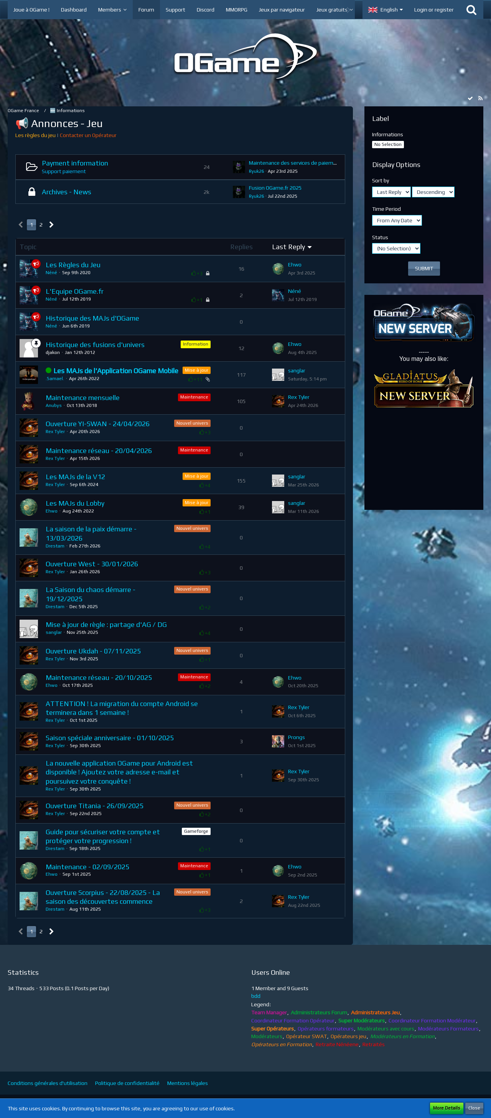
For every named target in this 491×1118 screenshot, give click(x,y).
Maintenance (194, 397)
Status (380, 237)
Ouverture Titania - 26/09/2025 (94, 806)
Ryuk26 (256, 171)
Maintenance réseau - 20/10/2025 (99, 677)
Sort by (380, 180)
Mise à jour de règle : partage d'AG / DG (106, 624)
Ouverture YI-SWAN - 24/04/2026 (98, 424)
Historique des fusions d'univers (95, 345)
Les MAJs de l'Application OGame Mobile (115, 371)
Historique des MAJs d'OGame (92, 318)
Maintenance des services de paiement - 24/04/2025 (312, 163)
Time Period (386, 209)
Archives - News (66, 192)
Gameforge (196, 831)
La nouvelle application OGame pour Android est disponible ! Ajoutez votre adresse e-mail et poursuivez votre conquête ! (119, 772)
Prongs (296, 737)
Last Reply (288, 247)
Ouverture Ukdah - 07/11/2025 (93, 651)
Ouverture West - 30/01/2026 (92, 564)
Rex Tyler (299, 397)
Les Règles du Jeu (73, 265)
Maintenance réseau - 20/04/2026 (99, 451)
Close (474, 1108)
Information (195, 344)
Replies (241, 247)
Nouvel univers (192, 423)
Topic (28, 247)
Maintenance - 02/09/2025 (87, 867)
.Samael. (55, 378)
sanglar (296, 370)
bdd (255, 996)
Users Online (270, 972)
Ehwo (295, 264)
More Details (446, 1108)
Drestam (55, 546)
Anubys (54, 405)
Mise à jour (196, 370)
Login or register (434, 10)
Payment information (75, 163)
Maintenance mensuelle (83, 398)
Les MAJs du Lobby (75, 503)
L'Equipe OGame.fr (75, 291)
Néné (51, 272)
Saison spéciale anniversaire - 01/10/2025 (110, 738)
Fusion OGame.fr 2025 (275, 188)
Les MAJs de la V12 (75, 477)
